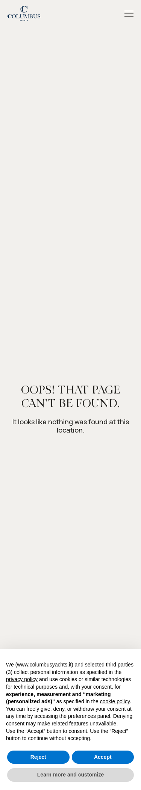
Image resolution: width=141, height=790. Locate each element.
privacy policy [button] (22, 679)
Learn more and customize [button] (70, 775)
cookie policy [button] (115, 701)
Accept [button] (103, 757)
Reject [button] (38, 757)
